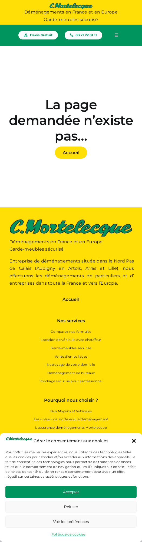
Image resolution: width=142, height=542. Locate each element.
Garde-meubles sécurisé (71, 348)
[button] (134, 441)
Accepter (71, 492)
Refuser (71, 506)
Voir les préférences (71, 521)
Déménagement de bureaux (71, 373)
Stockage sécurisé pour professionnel (71, 381)
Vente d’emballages (71, 356)
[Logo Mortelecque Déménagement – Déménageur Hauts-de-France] (71, 4)
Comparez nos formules (71, 332)
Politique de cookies (68, 534)
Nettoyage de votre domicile (71, 365)
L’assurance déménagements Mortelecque (71, 427)
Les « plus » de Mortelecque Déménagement (71, 419)
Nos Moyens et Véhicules (71, 411)
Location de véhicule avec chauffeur (71, 340)
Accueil (71, 299)
